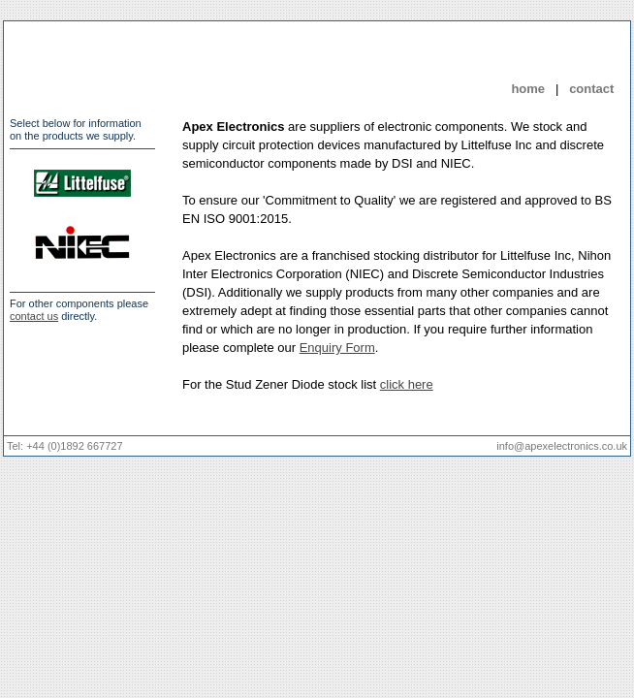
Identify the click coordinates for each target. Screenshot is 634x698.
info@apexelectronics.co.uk (561, 446)
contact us (34, 316)
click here (406, 384)
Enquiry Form (337, 347)
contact (591, 88)
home (528, 88)
